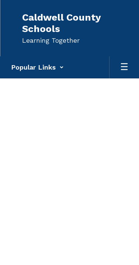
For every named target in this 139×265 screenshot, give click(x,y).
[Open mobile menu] (124, 67)
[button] (37, 67)
